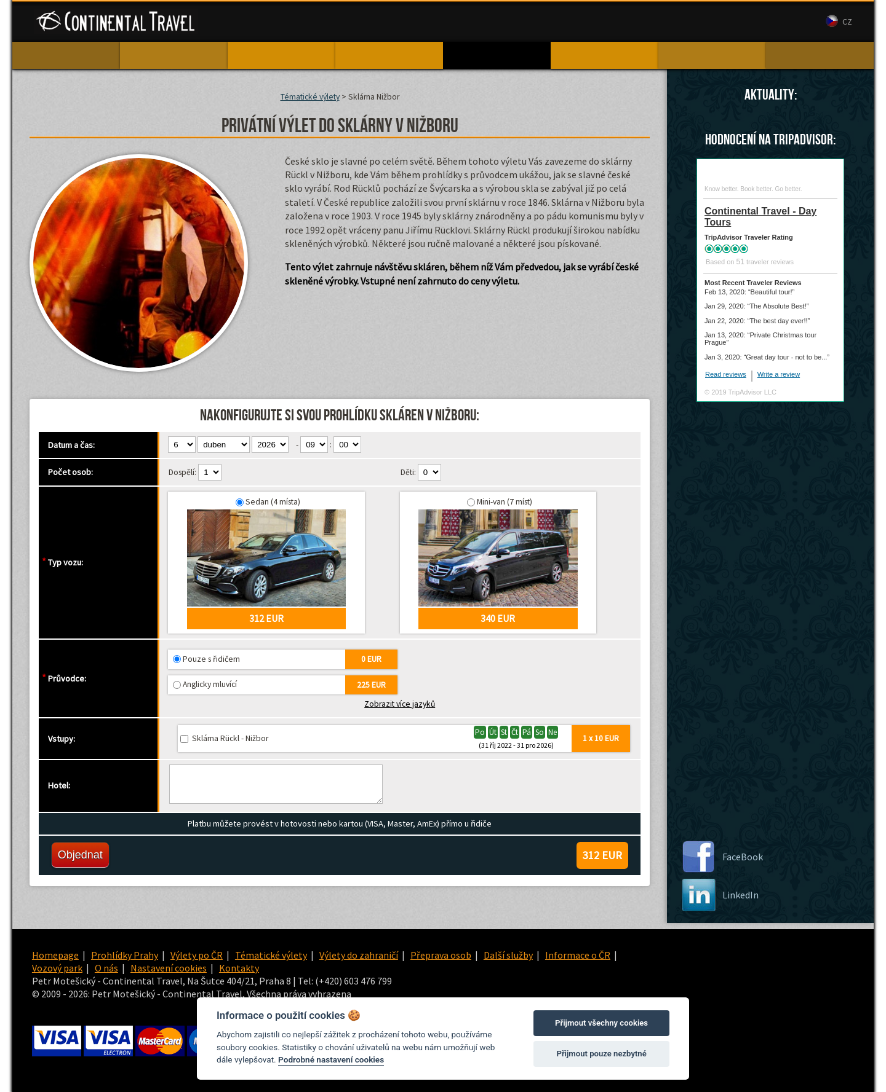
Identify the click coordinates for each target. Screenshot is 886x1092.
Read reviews (725, 374)
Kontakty (627, 22)
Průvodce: (67, 678)
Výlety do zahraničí (358, 955)
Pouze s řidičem (211, 659)
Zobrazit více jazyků (399, 704)
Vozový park (538, 22)
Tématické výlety (310, 97)
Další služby (508, 955)
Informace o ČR (577, 955)
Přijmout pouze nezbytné (601, 1053)
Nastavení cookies (168, 968)
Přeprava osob (440, 955)
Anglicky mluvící (210, 684)
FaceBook (742, 856)
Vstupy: (61, 738)
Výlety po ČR (196, 955)
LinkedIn (740, 895)
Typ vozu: (65, 562)
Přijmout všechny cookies (601, 1022)
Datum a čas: (71, 444)
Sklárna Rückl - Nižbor (230, 738)
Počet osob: (70, 471)
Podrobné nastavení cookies (331, 1059)
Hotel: (59, 785)
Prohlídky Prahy (124, 955)
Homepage (55, 955)
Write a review (778, 374)
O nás (585, 22)
